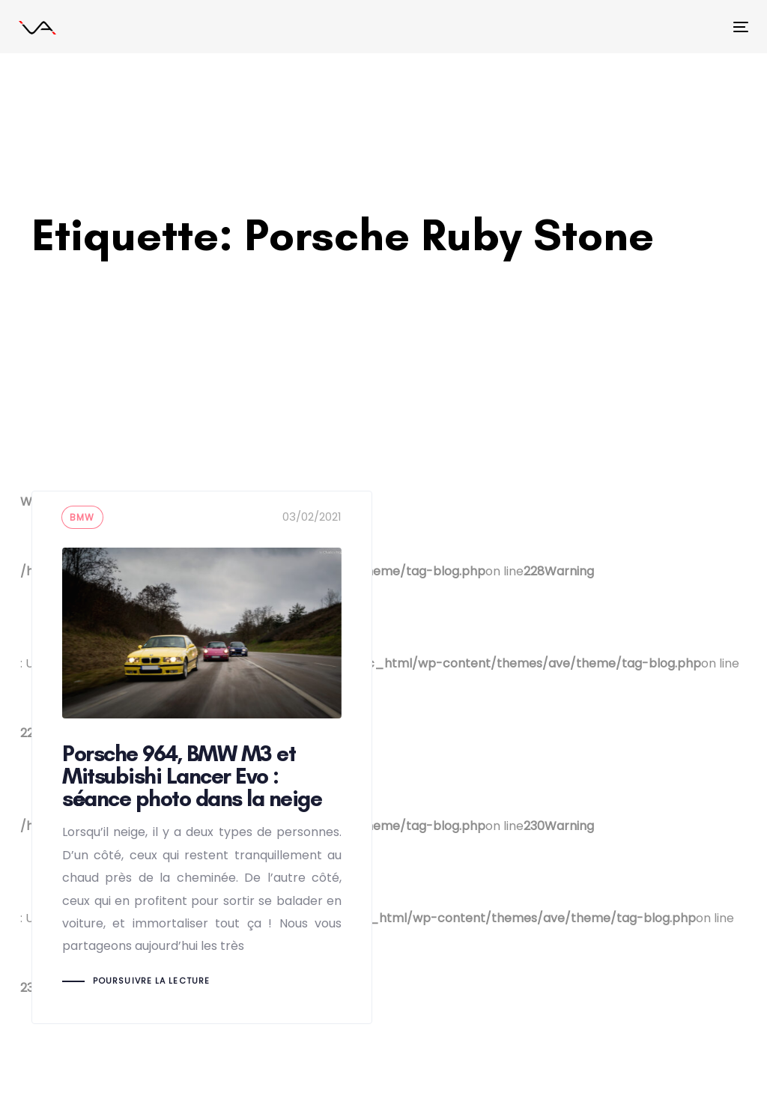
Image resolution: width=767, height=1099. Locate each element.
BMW (82, 517)
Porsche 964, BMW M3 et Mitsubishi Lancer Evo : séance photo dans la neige (202, 757)
